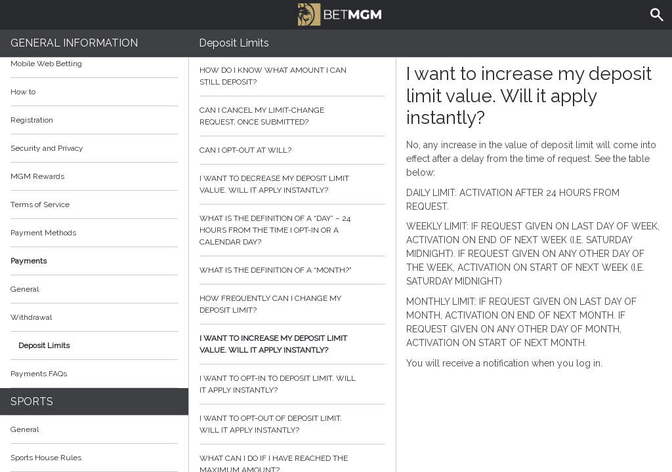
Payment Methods (94, 232)
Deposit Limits (44, 345)
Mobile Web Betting (46, 63)
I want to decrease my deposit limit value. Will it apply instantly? (293, 184)
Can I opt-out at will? (293, 150)
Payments (94, 261)
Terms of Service (94, 204)
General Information (74, 43)
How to (94, 91)
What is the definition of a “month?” (293, 270)
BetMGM (339, 13)
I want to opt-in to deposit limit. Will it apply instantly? (293, 384)
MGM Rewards (37, 176)
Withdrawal (31, 317)
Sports (31, 401)
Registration (31, 120)
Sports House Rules (45, 457)
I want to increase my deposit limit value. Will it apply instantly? (293, 344)
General (24, 289)
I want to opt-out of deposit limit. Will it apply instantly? (293, 424)
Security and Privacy (46, 148)
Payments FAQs (38, 373)
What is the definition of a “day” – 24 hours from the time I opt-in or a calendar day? (293, 230)
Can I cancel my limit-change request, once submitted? (293, 116)
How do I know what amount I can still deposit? (293, 76)
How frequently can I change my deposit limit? (293, 304)
